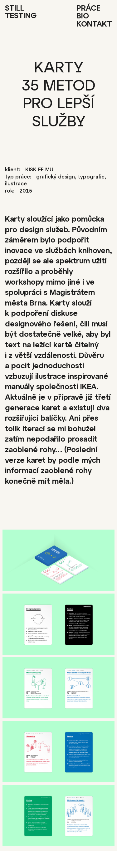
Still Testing (21, 12)
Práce (88, 8)
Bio (82, 16)
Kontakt (94, 24)
